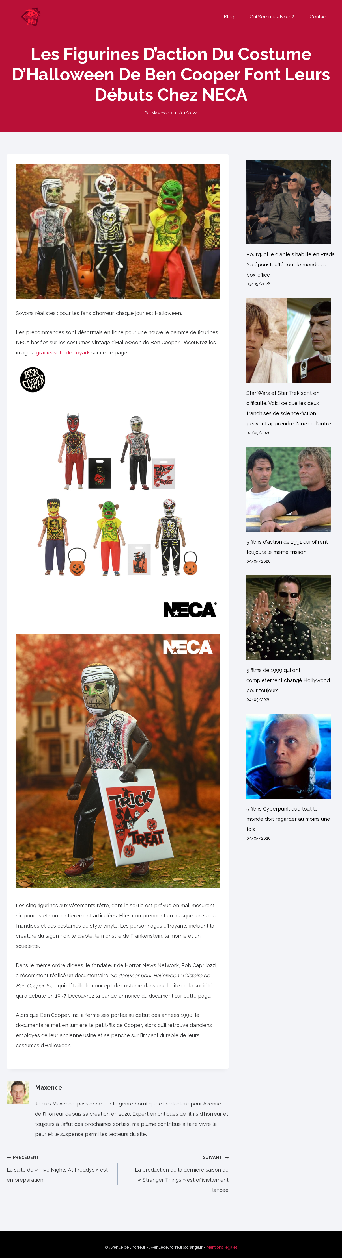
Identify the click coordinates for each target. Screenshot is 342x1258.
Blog (229, 16)
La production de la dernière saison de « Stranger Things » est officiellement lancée (176, 1172)
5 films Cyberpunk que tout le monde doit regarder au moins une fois (288, 819)
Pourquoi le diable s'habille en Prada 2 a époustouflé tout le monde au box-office (290, 265)
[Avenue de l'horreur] (31, 17)
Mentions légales (222, 1247)
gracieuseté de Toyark (62, 353)
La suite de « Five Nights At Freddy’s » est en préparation (60, 1167)
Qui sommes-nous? (272, 16)
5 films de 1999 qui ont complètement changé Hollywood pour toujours (288, 680)
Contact (318, 16)
